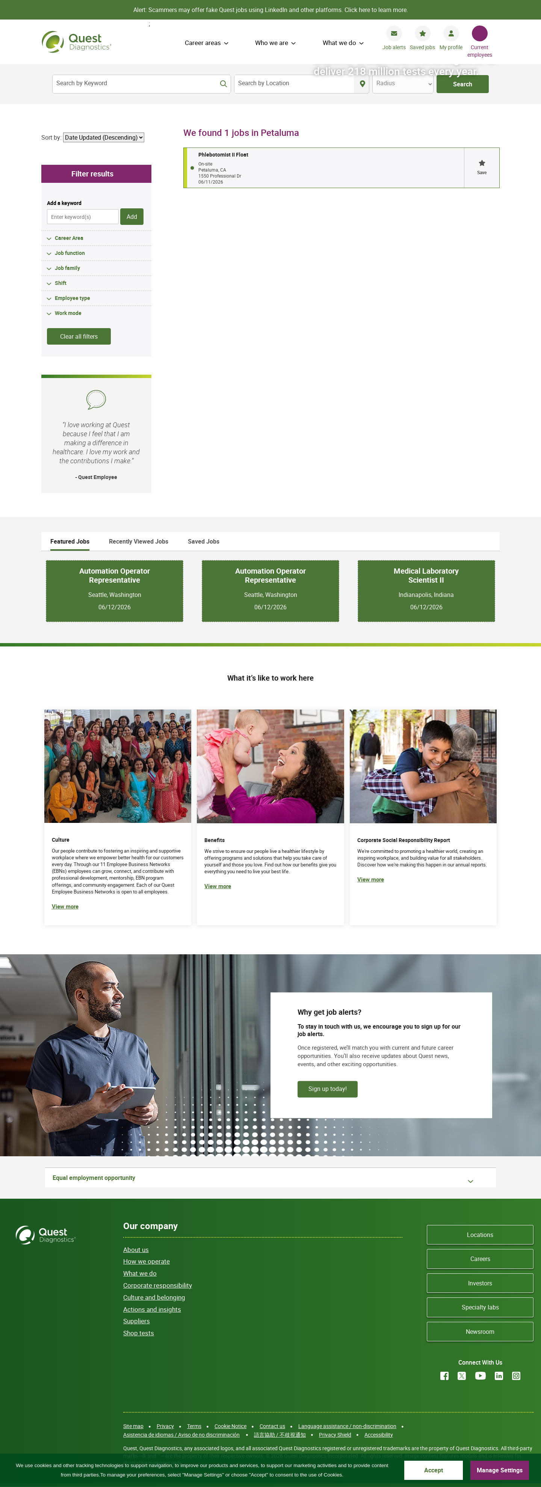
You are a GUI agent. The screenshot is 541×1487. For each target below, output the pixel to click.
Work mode (68, 312)
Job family (67, 267)
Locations (480, 1235)
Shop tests (138, 1333)
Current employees (479, 51)
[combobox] (294, 84)
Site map (133, 1426)
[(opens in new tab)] (423, 817)
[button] (481, 168)
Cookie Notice (230, 1426)
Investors (480, 1283)
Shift (60, 282)
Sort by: (51, 137)
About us (136, 1249)
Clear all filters (79, 336)
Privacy (165, 1426)
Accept (433, 1470)
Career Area (69, 237)
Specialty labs (480, 1307)
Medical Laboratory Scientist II (426, 575)
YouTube (480, 1376)
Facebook (444, 1376)
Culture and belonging (154, 1297)
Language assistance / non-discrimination (347, 1426)
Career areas (203, 42)
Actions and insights (152, 1309)
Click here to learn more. (376, 10)
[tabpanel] (270, 591)
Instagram (516, 1376)
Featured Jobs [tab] (69, 541)
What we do (339, 42)
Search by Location (263, 83)
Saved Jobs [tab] (203, 541)
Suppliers (136, 1321)
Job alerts (394, 47)
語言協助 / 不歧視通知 (280, 1434)
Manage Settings (500, 1470)
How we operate (146, 1261)
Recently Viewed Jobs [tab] (138, 541)
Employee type (72, 297)
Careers (480, 1259)
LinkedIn (499, 1376)
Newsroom (480, 1331)
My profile (451, 47)
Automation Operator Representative (114, 575)
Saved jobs (422, 47)
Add (132, 216)
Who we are (271, 42)
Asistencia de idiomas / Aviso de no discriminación (181, 1434)
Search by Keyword (81, 83)
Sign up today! (327, 1088)
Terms (194, 1426)
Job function (70, 252)
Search (462, 84)
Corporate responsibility (157, 1285)
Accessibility (378, 1434)
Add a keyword (64, 202)
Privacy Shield (335, 1434)
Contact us (272, 1426)
